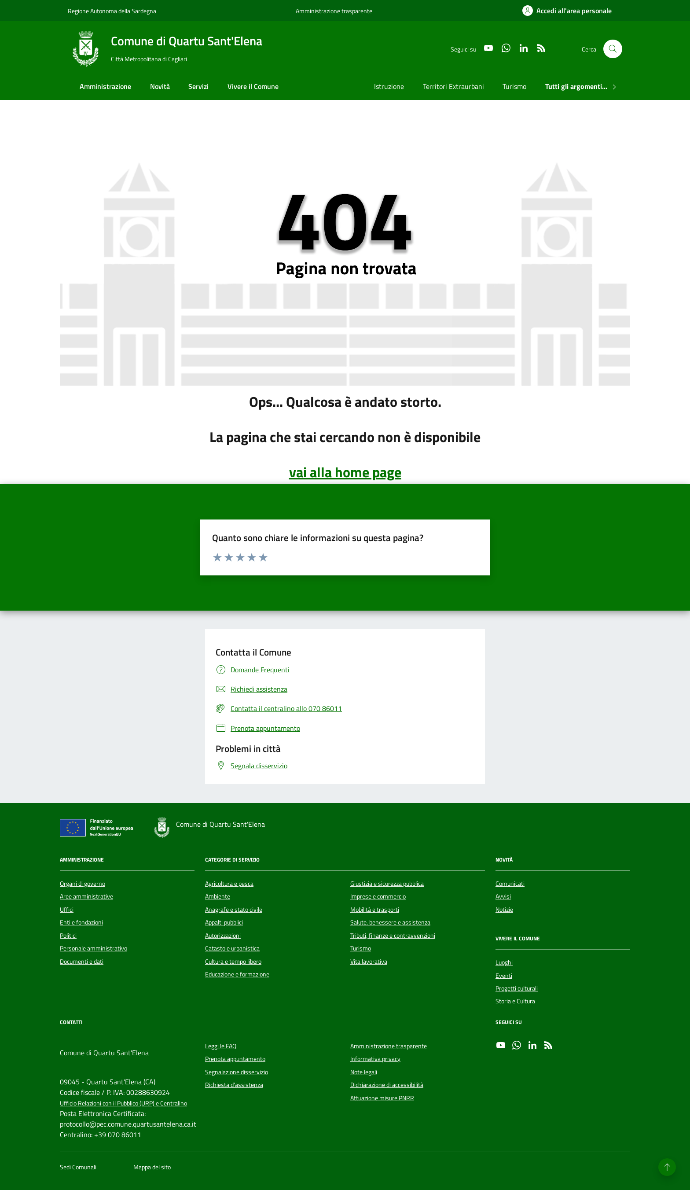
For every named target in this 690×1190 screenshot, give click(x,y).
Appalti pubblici (224, 922)
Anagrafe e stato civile (233, 909)
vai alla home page (345, 472)
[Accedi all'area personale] (567, 10)
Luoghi (504, 962)
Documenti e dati (81, 961)
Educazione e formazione (237, 974)
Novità (160, 86)
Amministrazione (105, 86)
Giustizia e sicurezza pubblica (387, 883)
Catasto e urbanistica (232, 948)
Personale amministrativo (93, 948)
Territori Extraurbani (453, 86)
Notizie (504, 909)
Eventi (503, 975)
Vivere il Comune (253, 86)
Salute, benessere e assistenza (390, 922)
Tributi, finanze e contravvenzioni (392, 935)
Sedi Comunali (78, 1167)
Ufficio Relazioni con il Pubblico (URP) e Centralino (123, 1103)
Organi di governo (82, 883)
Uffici (66, 909)
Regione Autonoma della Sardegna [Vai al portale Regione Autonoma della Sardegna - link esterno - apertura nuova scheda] (112, 10)
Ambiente (217, 896)
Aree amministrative (86, 896)
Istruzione (389, 86)
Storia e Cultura (515, 1001)
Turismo (514, 86)
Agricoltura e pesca (229, 883)
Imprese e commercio (378, 896)
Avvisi (503, 896)
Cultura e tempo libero (233, 961)
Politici (68, 935)
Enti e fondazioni (81, 922)
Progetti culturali (516, 988)
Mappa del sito (152, 1167)
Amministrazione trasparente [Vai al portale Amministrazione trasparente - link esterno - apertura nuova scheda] (334, 10)
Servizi (198, 86)
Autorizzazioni (223, 935)
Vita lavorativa (368, 961)
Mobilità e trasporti (374, 909)
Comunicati (510, 883)
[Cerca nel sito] (612, 49)
